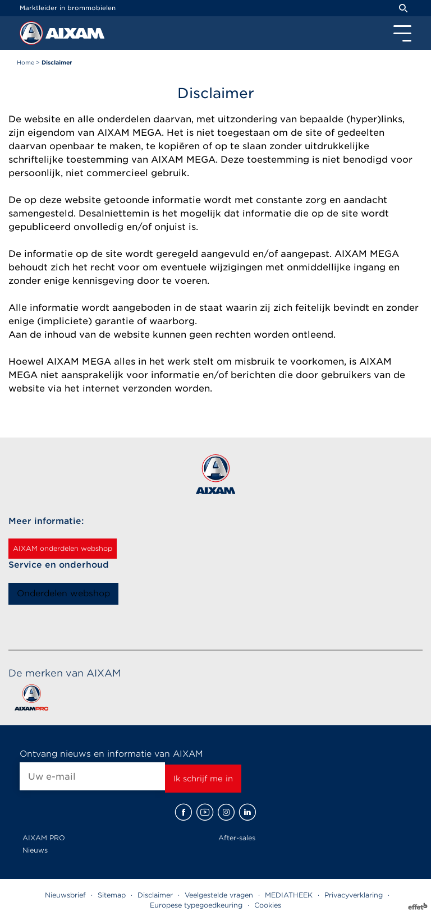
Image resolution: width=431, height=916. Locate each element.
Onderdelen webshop (63, 593)
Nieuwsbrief (65, 895)
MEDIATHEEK (289, 895)
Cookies (267, 905)
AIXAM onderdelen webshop (62, 548)
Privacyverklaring (353, 895)
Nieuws (35, 850)
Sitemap (112, 895)
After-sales (236, 838)
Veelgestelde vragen (219, 895)
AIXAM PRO (43, 838)
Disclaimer (155, 895)
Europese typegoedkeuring (196, 905)
